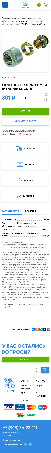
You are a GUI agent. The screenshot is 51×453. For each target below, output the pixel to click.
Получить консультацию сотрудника (18, 130)
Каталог (25, 381)
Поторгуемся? (25, 134)
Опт (23, 393)
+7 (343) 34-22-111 (20, 428)
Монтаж (40, 381)
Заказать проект (25, 121)
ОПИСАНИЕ (30, 211)
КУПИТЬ (25, 111)
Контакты (26, 401)
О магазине (41, 395)
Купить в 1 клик (8, 134)
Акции (39, 385)
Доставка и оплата (26, 387)
